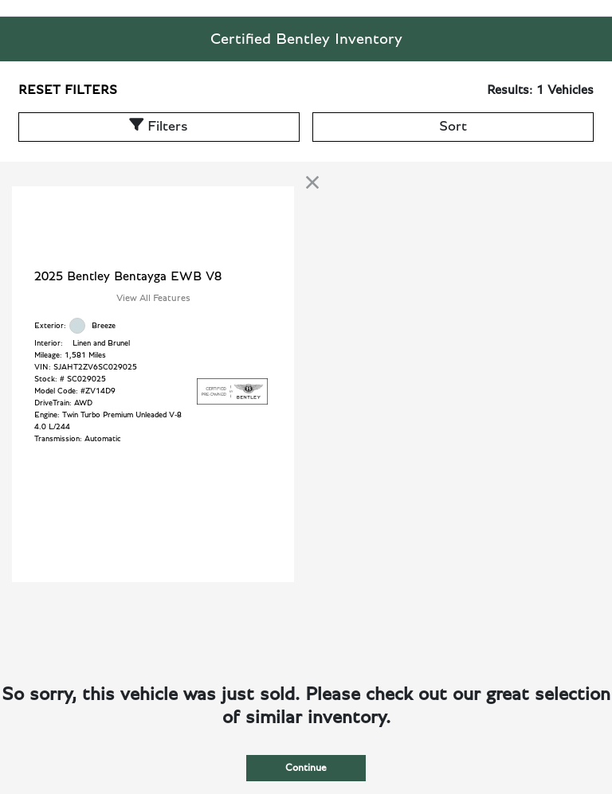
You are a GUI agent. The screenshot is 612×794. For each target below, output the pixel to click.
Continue (306, 768)
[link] (312, 182)
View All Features (153, 298)
